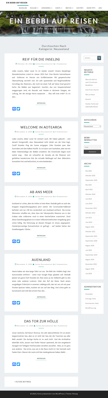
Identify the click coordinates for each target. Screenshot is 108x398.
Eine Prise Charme (92, 90)
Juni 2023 (88, 222)
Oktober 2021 (90, 231)
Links (100, 8)
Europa (58, 8)
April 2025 (89, 189)
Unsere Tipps (91, 8)
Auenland (41, 260)
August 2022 (89, 227)
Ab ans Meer (41, 192)
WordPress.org (90, 308)
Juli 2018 (88, 273)
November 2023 (91, 208)
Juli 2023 (88, 217)
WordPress (60, 394)
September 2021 (91, 236)
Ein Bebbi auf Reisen (16, 2)
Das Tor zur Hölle (41, 321)
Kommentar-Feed (91, 303)
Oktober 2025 (90, 175)
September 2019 (91, 255)
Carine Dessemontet (44, 64)
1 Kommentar (61, 64)
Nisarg (75, 394)
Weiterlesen (42, 103)
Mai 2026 (88, 171)
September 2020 (91, 241)
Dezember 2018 (91, 264)
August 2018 (89, 269)
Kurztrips (79, 8)
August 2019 (89, 259)
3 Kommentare (61, 132)
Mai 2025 (88, 185)
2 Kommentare (61, 264)
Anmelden (89, 294)
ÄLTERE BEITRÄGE (23, 381)
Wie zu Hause (90, 94)
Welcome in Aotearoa (41, 127)
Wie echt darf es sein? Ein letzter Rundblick (91, 82)
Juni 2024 (88, 203)
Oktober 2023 (90, 213)
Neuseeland (23, 8)
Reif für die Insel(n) (41, 59)
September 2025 (91, 180)
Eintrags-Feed (90, 299)
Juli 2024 (88, 199)
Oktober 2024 (90, 194)
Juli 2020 (88, 250)
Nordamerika (46, 8)
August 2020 (89, 245)
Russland (33, 8)
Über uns (68, 8)
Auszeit (88, 99)
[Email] (92, 147)
